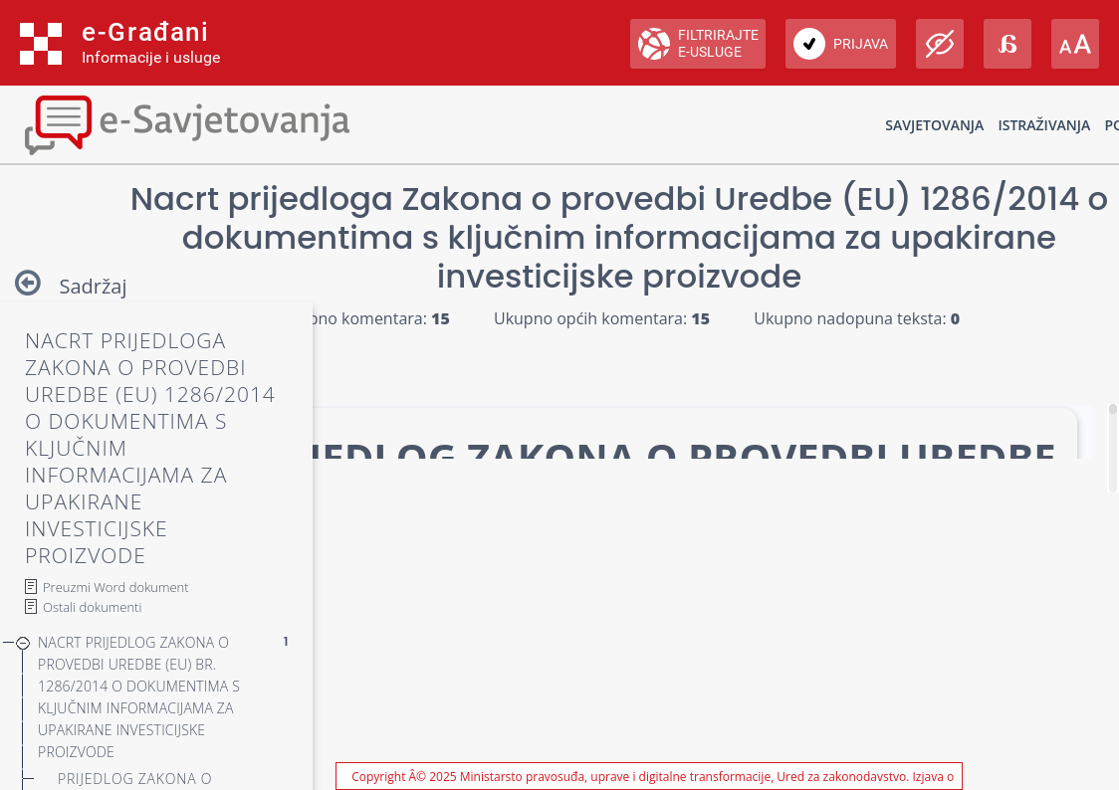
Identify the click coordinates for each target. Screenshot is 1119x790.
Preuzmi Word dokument (116, 587)
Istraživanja (1044, 124)
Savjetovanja (934, 124)
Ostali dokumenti (92, 607)
